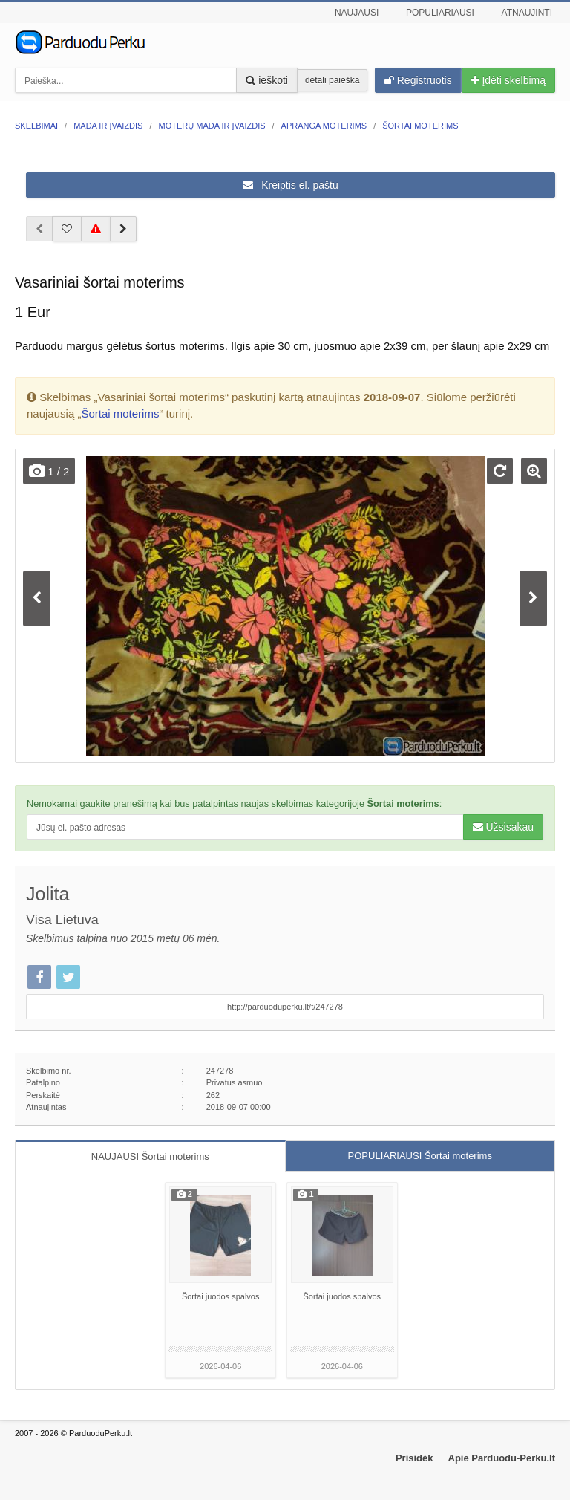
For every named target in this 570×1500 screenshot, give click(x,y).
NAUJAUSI (150, 1156)
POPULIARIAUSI (420, 1155)
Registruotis (418, 80)
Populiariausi (440, 12)
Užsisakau (503, 827)
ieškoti (267, 80)
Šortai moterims (120, 413)
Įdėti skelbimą (508, 80)
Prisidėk (414, 1458)
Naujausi (357, 12)
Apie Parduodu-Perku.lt (501, 1458)
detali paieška (332, 80)
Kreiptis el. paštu (290, 185)
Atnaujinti (527, 12)
